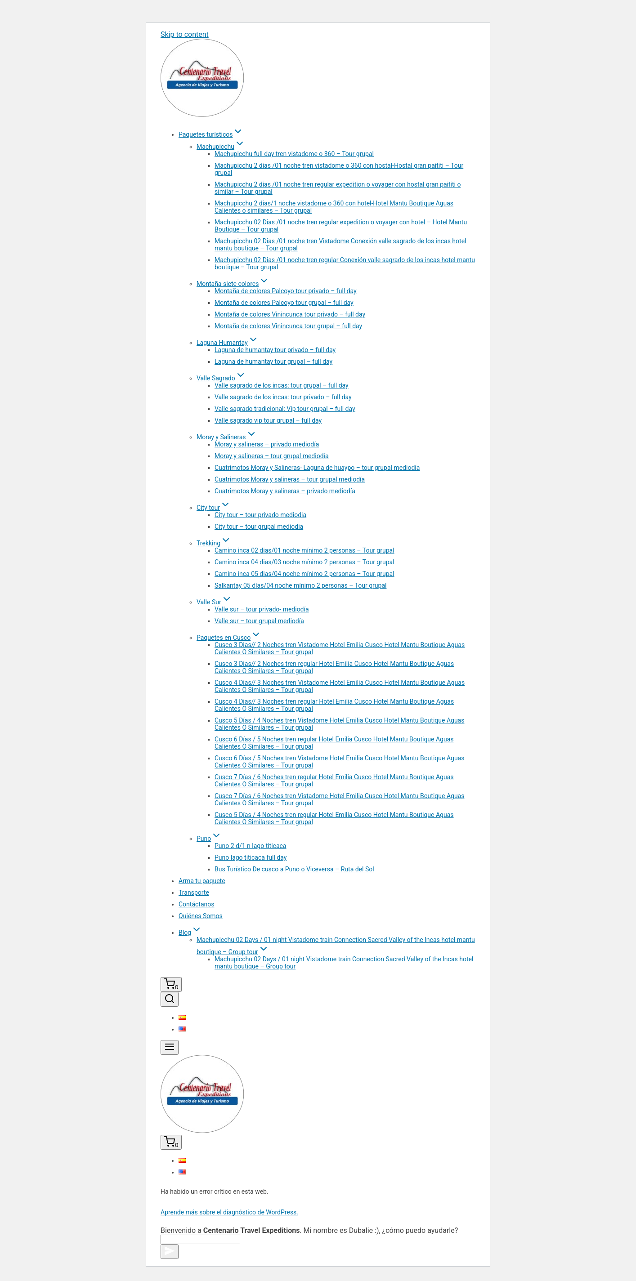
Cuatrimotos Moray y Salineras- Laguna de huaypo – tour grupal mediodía (317, 467)
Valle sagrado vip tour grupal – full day (268, 420)
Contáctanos (197, 904)
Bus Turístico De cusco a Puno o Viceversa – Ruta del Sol (294, 869)
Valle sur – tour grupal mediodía (259, 621)
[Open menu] (170, 1047)
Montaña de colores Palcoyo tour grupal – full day (284, 302)
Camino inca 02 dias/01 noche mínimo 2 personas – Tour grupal (304, 550)
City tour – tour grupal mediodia (259, 526)
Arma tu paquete (202, 880)
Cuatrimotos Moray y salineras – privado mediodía (285, 491)
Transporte (194, 892)
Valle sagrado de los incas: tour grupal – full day (282, 385)
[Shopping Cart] (171, 984)
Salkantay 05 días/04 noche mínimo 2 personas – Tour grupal (300, 585)
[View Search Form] (170, 999)
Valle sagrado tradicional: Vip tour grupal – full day (285, 408)
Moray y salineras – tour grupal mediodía (272, 456)
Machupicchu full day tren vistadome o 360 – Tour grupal (294, 153)
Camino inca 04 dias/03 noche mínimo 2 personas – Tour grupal (304, 562)
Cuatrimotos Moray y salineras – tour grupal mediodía (290, 479)
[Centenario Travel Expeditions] (202, 114)
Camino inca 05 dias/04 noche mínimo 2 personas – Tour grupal (304, 573)
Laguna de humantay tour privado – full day (275, 349)
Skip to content (185, 34)
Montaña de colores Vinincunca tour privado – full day (290, 314)
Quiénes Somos (201, 915)
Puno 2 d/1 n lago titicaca (251, 845)
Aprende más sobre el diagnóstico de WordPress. (229, 1212)
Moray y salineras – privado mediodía (267, 444)
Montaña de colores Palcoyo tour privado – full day (286, 291)
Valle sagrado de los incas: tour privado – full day (283, 397)
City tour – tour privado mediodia (260, 514)
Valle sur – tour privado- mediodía (262, 609)
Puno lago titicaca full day (251, 857)
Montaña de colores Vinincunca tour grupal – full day (288, 326)
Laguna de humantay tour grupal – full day (273, 361)
